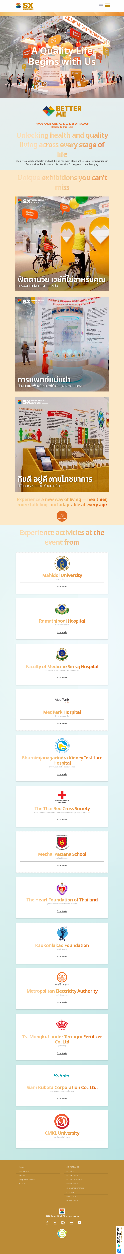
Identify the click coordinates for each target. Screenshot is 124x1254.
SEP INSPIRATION (72, 1167)
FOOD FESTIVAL (72, 1201)
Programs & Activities (27, 1180)
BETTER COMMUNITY (74, 1180)
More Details (62, 586)
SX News (22, 1175)
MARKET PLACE (72, 1196)
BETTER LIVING (72, 1175)
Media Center (24, 1184)
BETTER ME (70, 1171)
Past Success (24, 1171)
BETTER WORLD (72, 1184)
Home (21, 1167)
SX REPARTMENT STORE (75, 1188)
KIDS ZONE (70, 1192)
